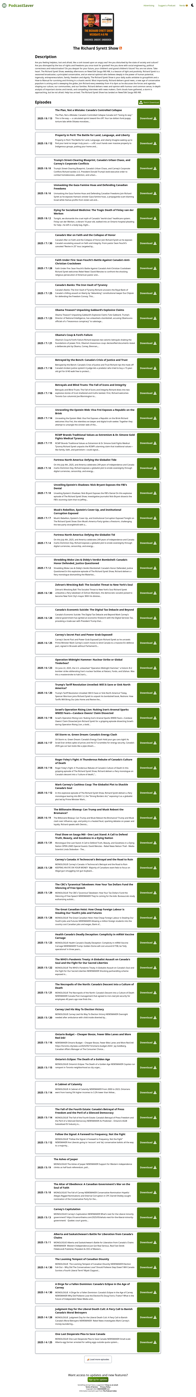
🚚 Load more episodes (98, 1359)
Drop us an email (111, 1385)
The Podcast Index (110, 1391)
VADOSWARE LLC (103, 1389)
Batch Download (149, 102)
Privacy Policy (105, 1387)
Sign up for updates (98, 1379)
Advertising (149, 5)
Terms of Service (92, 1387)
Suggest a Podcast (166, 5)
